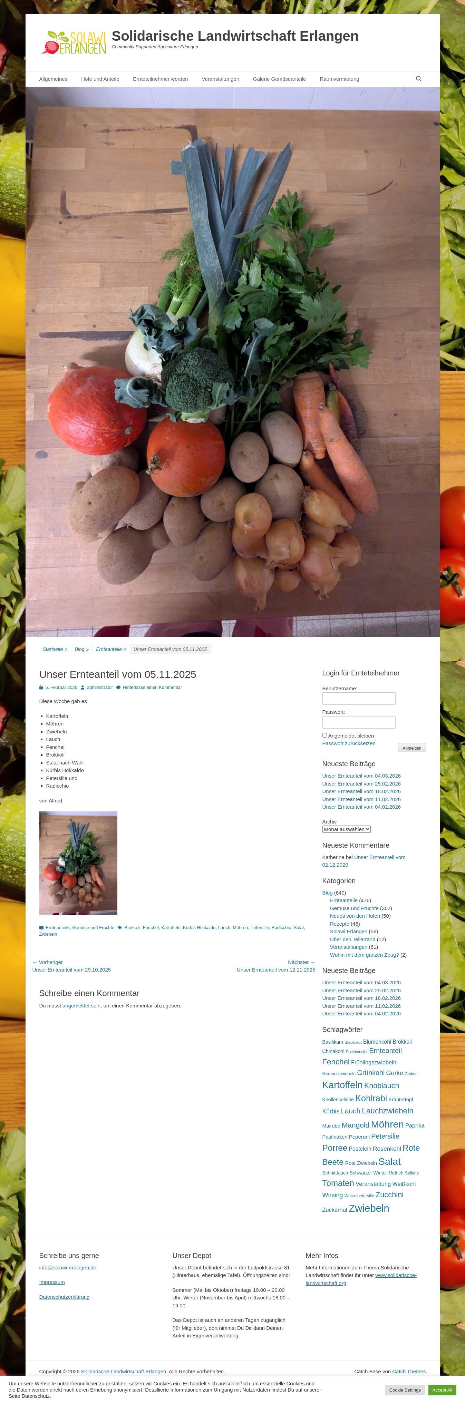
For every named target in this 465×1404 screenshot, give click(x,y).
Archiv (329, 822)
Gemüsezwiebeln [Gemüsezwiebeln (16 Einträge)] (339, 1073)
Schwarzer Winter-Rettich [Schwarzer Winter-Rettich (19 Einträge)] (377, 1173)
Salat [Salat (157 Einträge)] (389, 1161)
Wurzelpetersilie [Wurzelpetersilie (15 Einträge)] (359, 1195)
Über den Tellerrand (352, 939)
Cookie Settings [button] (405, 1390)
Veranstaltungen (220, 79)
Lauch (224, 927)
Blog (82, 649)
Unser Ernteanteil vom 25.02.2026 (361, 784)
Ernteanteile (111, 649)
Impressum (52, 1282)
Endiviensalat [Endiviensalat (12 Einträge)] (357, 1052)
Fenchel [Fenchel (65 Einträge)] (336, 1061)
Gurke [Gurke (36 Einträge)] (394, 1073)
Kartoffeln (170, 927)
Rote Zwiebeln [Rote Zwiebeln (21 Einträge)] (361, 1163)
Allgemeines (53, 79)
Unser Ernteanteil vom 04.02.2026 (361, 807)
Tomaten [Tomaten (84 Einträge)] (338, 1183)
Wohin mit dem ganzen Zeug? (364, 955)
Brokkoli (132, 927)
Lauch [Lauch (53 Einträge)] (350, 1111)
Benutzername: (340, 688)
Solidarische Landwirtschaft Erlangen (235, 35)
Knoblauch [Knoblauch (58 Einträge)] (381, 1086)
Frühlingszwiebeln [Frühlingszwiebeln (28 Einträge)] (373, 1062)
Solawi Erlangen (348, 931)
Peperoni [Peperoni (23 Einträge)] (359, 1137)
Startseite (55, 649)
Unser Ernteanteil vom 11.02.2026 (361, 799)
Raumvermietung (339, 79)
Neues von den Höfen (355, 916)
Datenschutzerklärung (64, 1297)
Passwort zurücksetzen (349, 743)
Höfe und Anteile (100, 79)
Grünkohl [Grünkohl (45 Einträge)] (371, 1072)
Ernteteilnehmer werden (160, 79)
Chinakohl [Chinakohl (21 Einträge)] (333, 1051)
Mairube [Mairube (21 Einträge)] (331, 1126)
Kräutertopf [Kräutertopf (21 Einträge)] (400, 1099)
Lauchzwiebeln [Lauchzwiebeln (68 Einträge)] (388, 1110)
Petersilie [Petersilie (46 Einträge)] (385, 1136)
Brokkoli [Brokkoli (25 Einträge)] (402, 1042)
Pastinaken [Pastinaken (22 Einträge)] (335, 1137)
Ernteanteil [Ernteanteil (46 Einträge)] (385, 1050)
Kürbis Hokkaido (199, 927)
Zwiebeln (48, 934)
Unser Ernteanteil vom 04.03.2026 (361, 776)
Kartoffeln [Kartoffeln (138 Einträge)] (342, 1085)
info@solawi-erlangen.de (67, 1267)
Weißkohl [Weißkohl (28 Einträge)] (404, 1184)
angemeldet (75, 1005)
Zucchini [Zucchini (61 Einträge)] (390, 1194)
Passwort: (333, 712)
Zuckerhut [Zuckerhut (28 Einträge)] (335, 1210)
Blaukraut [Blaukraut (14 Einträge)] (353, 1042)
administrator (100, 687)
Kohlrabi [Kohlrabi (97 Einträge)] (371, 1098)
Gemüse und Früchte (93, 927)
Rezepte (339, 924)
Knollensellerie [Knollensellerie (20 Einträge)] (338, 1099)
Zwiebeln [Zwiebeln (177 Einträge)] (369, 1208)
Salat (299, 927)
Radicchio (281, 927)
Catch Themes (409, 1371)
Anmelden (412, 748)
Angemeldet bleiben (351, 736)
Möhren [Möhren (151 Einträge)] (387, 1124)
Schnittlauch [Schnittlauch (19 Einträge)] (335, 1173)
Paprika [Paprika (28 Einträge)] (415, 1125)
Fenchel (151, 927)
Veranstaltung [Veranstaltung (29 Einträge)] (373, 1184)
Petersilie (260, 927)
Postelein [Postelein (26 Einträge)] (360, 1149)
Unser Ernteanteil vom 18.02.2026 (361, 791)
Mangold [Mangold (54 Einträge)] (355, 1125)
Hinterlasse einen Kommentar (152, 687)
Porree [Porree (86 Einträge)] (335, 1147)
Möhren (240, 927)
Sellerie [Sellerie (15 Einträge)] (412, 1173)
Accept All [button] (442, 1390)
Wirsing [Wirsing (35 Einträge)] (332, 1195)
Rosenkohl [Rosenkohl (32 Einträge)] (387, 1148)
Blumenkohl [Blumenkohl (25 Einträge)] (377, 1042)
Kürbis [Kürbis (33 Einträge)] (331, 1111)
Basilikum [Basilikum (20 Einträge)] (332, 1042)
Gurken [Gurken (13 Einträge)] (411, 1074)
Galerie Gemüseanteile (279, 79)
